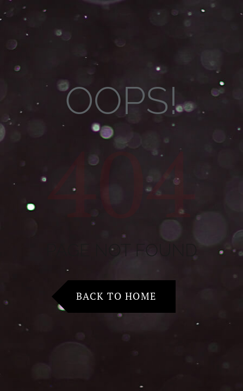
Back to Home (116, 295)
